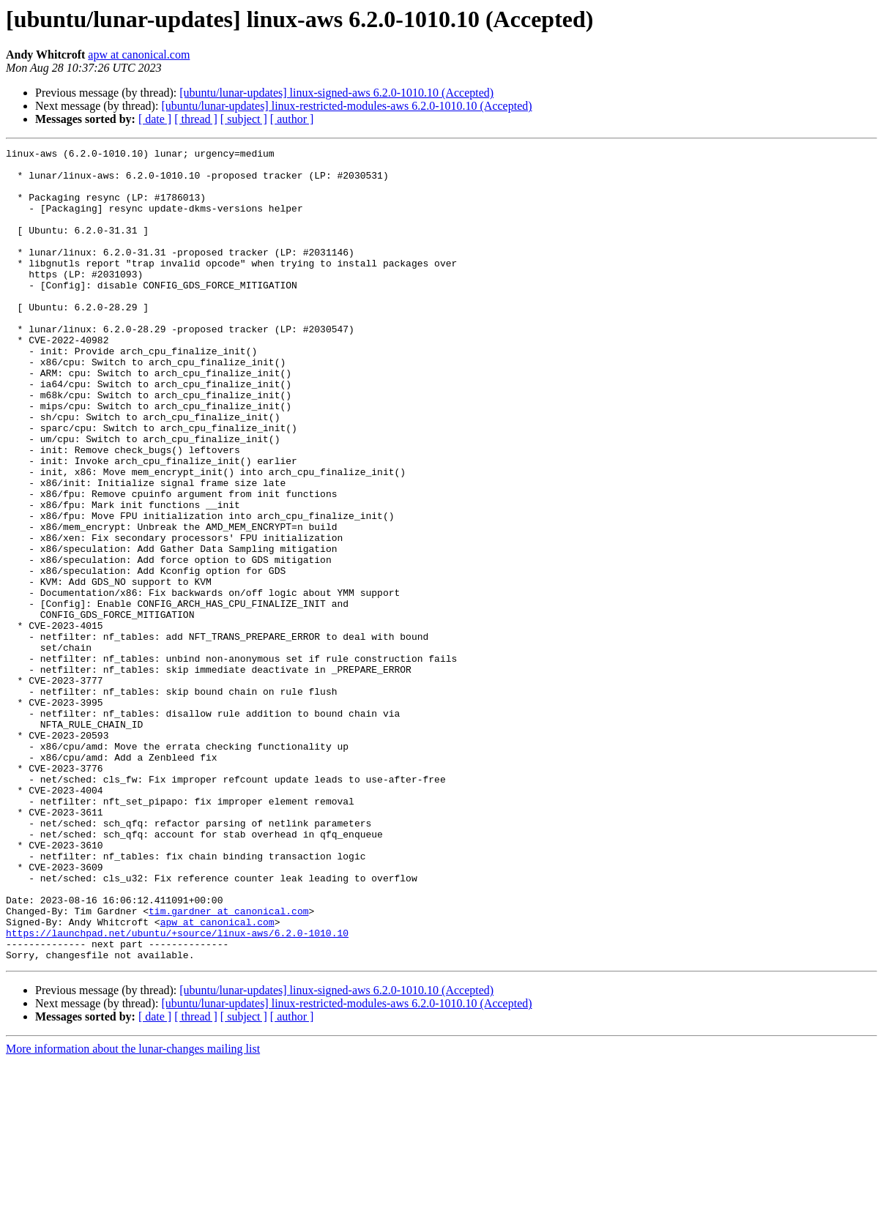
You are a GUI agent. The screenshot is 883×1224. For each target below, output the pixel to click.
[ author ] (292, 119)
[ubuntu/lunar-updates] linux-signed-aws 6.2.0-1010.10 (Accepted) (336, 92)
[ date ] (154, 119)
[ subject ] (243, 119)
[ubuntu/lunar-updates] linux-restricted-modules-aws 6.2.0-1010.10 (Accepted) (346, 106)
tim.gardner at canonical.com (228, 1064)
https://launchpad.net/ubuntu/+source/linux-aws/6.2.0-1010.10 (177, 1090)
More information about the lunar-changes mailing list (133, 1211)
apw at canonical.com (139, 54)
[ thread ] (195, 119)
